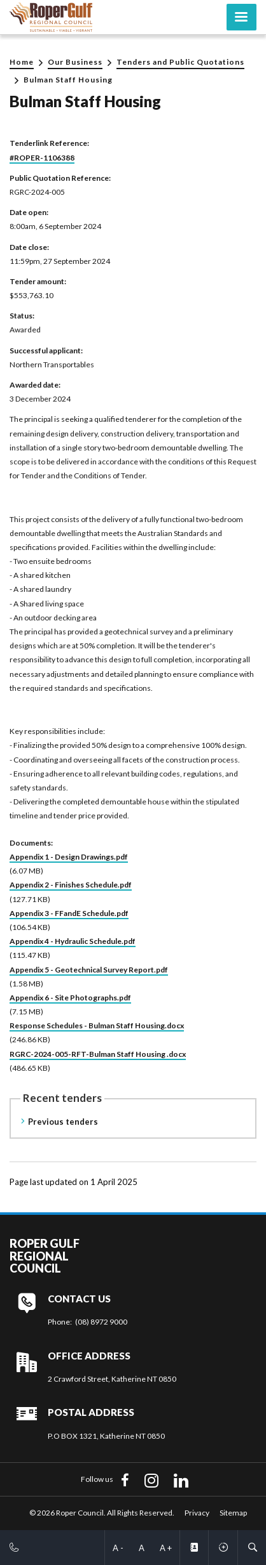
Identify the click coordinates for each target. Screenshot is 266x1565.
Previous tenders (63, 1121)
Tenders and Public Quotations (180, 62)
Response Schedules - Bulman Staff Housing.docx (97, 1025)
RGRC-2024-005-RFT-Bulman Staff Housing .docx (98, 1054)
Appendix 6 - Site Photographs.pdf (70, 997)
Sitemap (233, 1512)
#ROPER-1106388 (42, 157)
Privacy (197, 1512)
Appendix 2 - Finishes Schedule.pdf (71, 884)
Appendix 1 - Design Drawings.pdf (69, 856)
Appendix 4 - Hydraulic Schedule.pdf (73, 941)
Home (22, 62)
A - (118, 1548)
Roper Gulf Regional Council (45, 1256)
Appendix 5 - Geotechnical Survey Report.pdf (89, 969)
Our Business (75, 62)
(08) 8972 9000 (101, 1321)
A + (166, 1548)
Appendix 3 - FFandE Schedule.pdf (69, 913)
